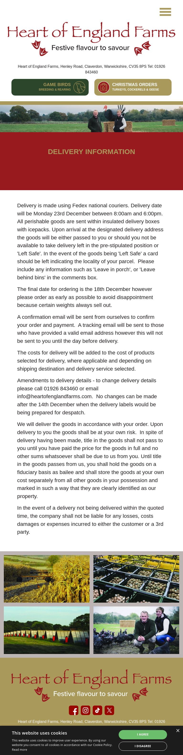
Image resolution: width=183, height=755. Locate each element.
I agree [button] (142, 734)
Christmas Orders (135, 86)
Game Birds (55, 86)
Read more (19, 750)
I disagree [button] (143, 746)
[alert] (91, 740)
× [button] (177, 731)
